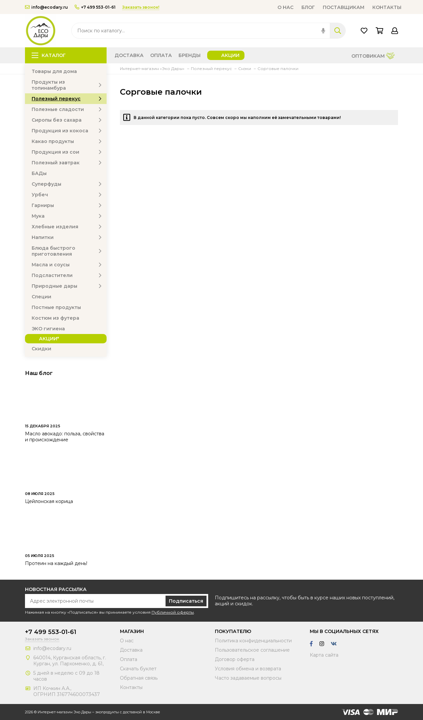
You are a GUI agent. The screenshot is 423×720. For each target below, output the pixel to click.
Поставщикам (343, 7)
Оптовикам (373, 56)
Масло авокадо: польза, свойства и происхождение (64, 437)
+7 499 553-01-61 (95, 7)
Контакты (386, 7)
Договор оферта (234, 659)
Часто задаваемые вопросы (248, 678)
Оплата (161, 55)
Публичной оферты (173, 612)
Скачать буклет (138, 669)
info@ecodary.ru (46, 7)
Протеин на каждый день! (56, 563)
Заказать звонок (42, 638)
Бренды (190, 55)
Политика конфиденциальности (253, 641)
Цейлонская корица (49, 501)
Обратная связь (139, 678)
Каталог (49, 55)
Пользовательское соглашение (252, 650)
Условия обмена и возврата (248, 669)
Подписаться (186, 601)
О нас (285, 7)
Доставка (129, 55)
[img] (323, 30)
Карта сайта (324, 655)
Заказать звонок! (140, 7)
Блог (308, 7)
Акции (230, 55)
